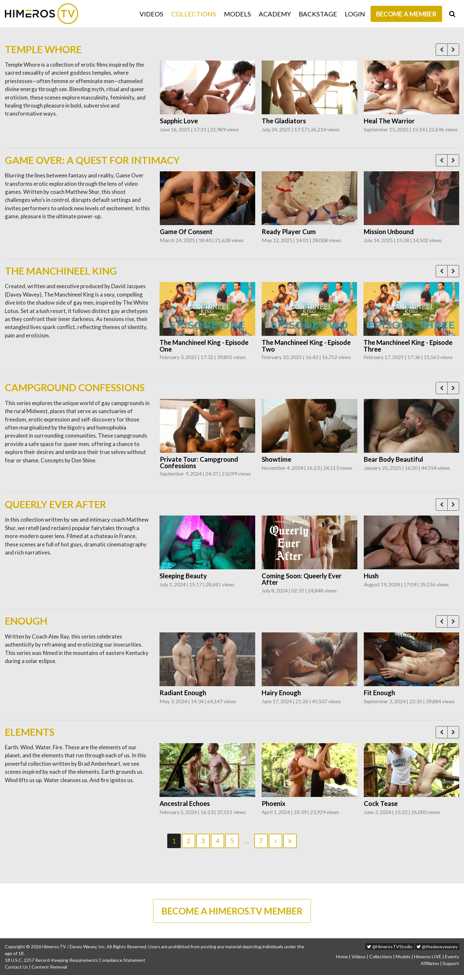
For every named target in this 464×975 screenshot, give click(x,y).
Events (452, 956)
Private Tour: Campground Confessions (199, 462)
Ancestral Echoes (185, 803)
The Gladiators (284, 121)
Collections (193, 14)
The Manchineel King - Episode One (204, 345)
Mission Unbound (389, 231)
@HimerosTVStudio (389, 946)
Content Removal (49, 967)
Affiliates (430, 963)
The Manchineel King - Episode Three (407, 345)
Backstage (318, 14)
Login (355, 14)
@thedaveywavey (437, 946)
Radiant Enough (183, 692)
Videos (151, 14)
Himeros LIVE (427, 956)
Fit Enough (379, 692)
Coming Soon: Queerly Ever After (302, 579)
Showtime (276, 459)
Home (342, 956)
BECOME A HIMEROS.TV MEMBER (232, 910)
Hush (371, 576)
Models (237, 14)
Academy (275, 14)
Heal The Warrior (389, 121)
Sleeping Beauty (183, 576)
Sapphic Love (179, 121)
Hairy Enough (281, 692)
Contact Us (16, 967)
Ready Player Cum (289, 231)
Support (451, 963)
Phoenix (273, 803)
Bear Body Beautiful (393, 459)
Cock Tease (381, 803)
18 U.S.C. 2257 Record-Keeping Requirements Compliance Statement (75, 960)
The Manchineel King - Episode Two (306, 345)
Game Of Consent (186, 231)
